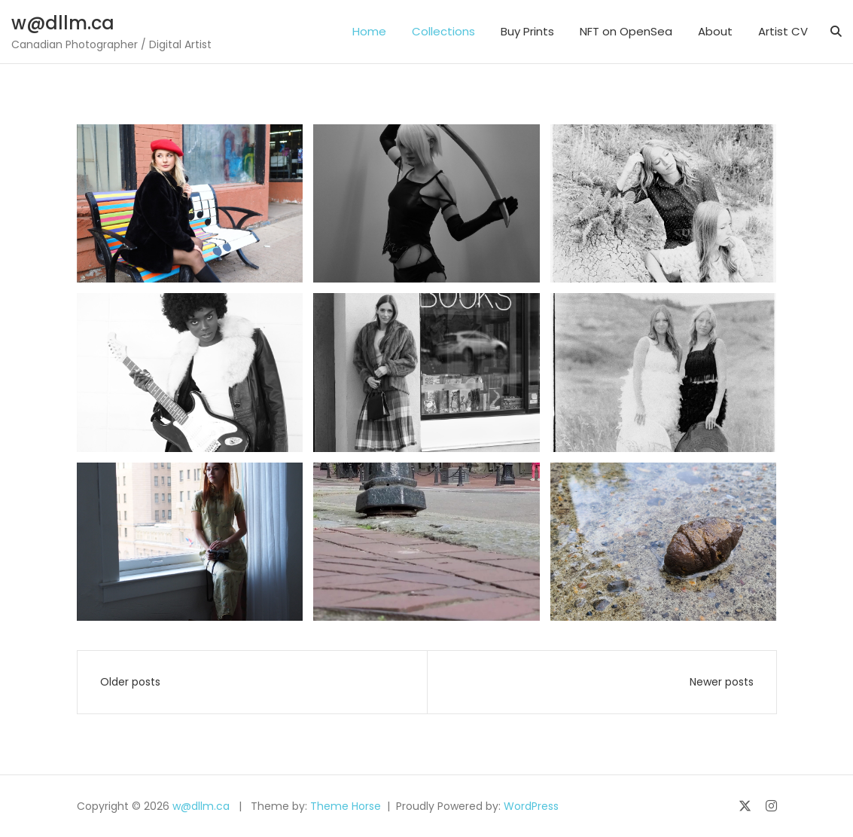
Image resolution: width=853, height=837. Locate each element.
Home (369, 31)
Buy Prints (527, 31)
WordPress (531, 806)
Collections (443, 31)
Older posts (130, 681)
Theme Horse (345, 806)
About (715, 31)
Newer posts (722, 681)
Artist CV (783, 31)
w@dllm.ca (62, 23)
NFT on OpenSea (626, 31)
